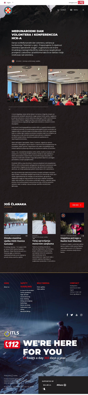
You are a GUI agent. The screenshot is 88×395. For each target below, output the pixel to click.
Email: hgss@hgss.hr (75, 294)
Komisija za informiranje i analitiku (31, 61)
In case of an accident (27, 290)
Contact (74, 283)
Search (61, 10)
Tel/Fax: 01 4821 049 (75, 292)
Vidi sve (76, 205)
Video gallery (41, 289)
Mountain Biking (25, 311)
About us (6, 287)
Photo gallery (41, 287)
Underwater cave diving (25, 308)
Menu (74, 10)
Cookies (15, 375)
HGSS (6, 283)
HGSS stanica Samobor (15, 235)
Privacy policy (7, 375)
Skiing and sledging (26, 301)
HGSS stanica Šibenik (71, 235)
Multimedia (43, 283)
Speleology (23, 303)
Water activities (25, 305)
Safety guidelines (26, 285)
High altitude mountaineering (25, 295)
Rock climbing (24, 299)
